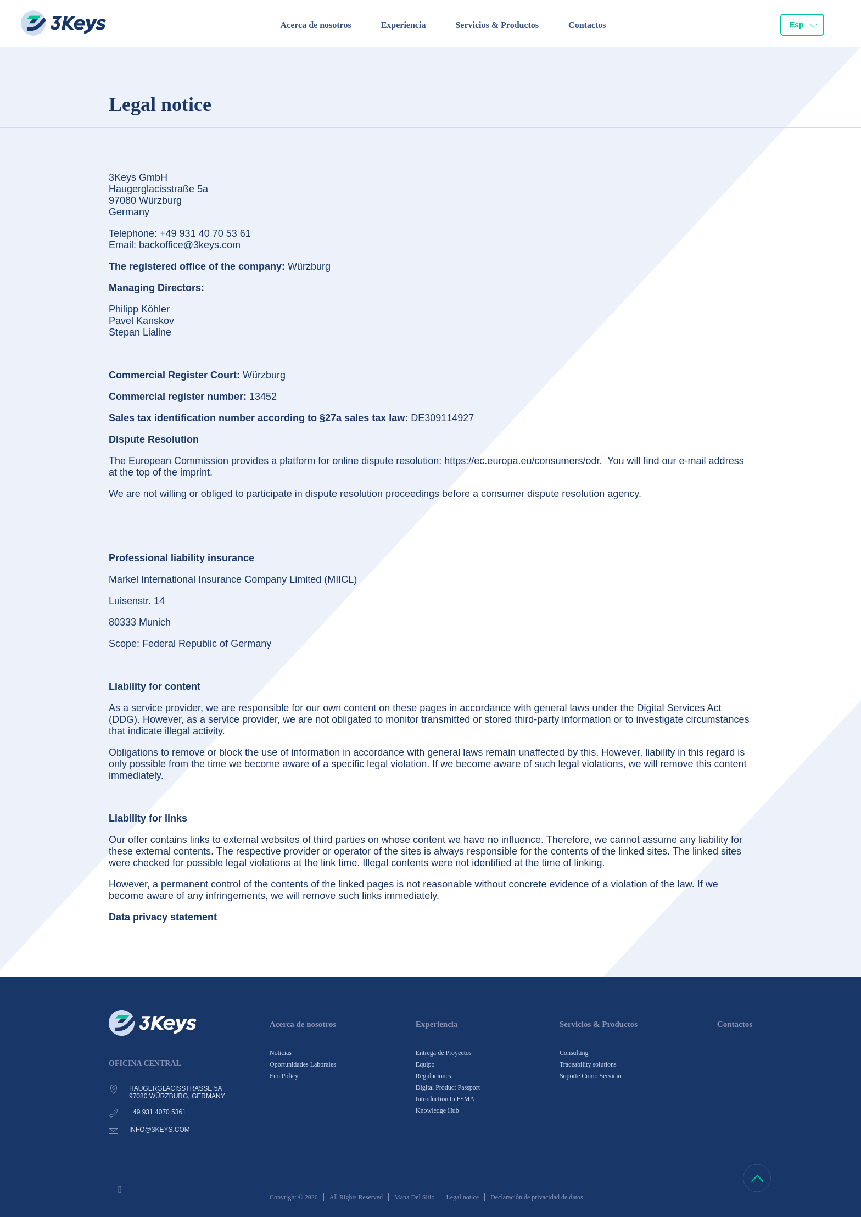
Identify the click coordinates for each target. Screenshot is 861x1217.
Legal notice (462, 1197)
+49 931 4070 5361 (157, 1112)
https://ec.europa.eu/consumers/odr (521, 460)
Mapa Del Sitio (414, 1197)
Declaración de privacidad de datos (536, 1197)
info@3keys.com (159, 1130)
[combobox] (802, 25)
